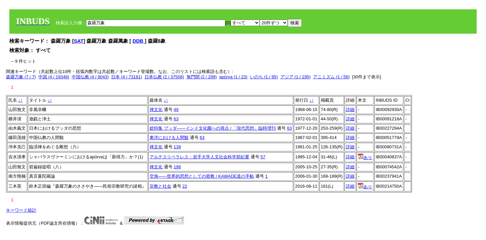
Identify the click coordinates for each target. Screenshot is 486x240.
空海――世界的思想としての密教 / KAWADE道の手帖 (202, 176)
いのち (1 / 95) (264, 76)
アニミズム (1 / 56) (331, 76)
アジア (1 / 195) (295, 76)
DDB (139, 41)
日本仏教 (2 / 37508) (164, 76)
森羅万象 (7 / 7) (21, 76)
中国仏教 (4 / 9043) (90, 76)
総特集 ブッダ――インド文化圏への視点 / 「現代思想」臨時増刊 (213, 128)
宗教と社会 (160, 186)
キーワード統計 (21, 210)
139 (177, 146)
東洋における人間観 (169, 137)
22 (184, 186)
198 (177, 166)
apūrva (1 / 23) (233, 76)
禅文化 (156, 109)
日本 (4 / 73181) (126, 76)
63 (176, 118)
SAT (78, 41)
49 (176, 109)
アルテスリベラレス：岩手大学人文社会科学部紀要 (199, 156)
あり (365, 157)
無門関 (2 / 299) (202, 76)
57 (262, 156)
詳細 (350, 109)
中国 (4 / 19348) (53, 76)
